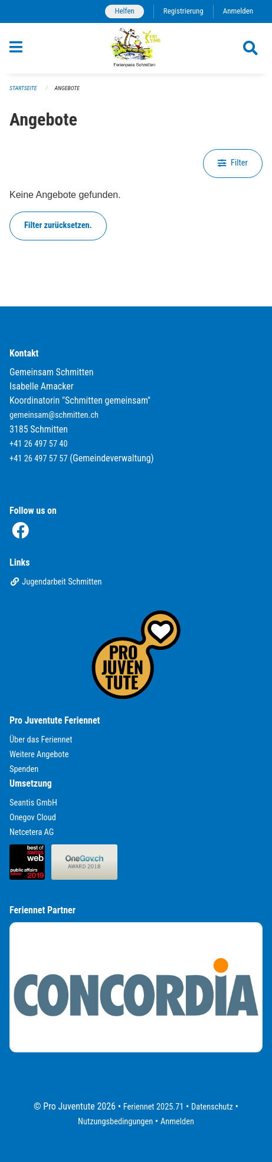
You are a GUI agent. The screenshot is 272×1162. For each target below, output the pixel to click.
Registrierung (183, 10)
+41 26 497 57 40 (38, 444)
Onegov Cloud (32, 818)
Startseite (23, 88)
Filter (233, 163)
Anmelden (238, 10)
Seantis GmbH (33, 803)
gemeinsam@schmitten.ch (54, 415)
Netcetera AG (31, 832)
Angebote (67, 88)
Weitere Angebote (39, 755)
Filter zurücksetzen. (58, 225)
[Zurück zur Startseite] (136, 48)
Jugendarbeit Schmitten (55, 582)
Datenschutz (212, 1107)
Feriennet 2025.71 (153, 1107)
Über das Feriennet (40, 740)
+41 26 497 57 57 (38, 459)
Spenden (23, 769)
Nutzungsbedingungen (115, 1122)
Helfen (124, 10)
